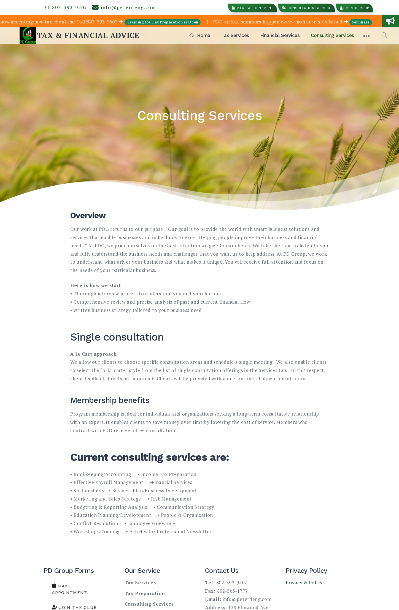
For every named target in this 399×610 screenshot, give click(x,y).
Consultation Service (306, 8)
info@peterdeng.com (124, 7)
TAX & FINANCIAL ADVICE (88, 35)
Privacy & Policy (304, 582)
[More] (366, 35)
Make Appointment (252, 8)
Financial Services (280, 35)
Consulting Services (332, 35)
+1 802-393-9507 (64, 7)
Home (200, 35)
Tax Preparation (145, 593)
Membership (354, 8)
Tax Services (235, 35)
